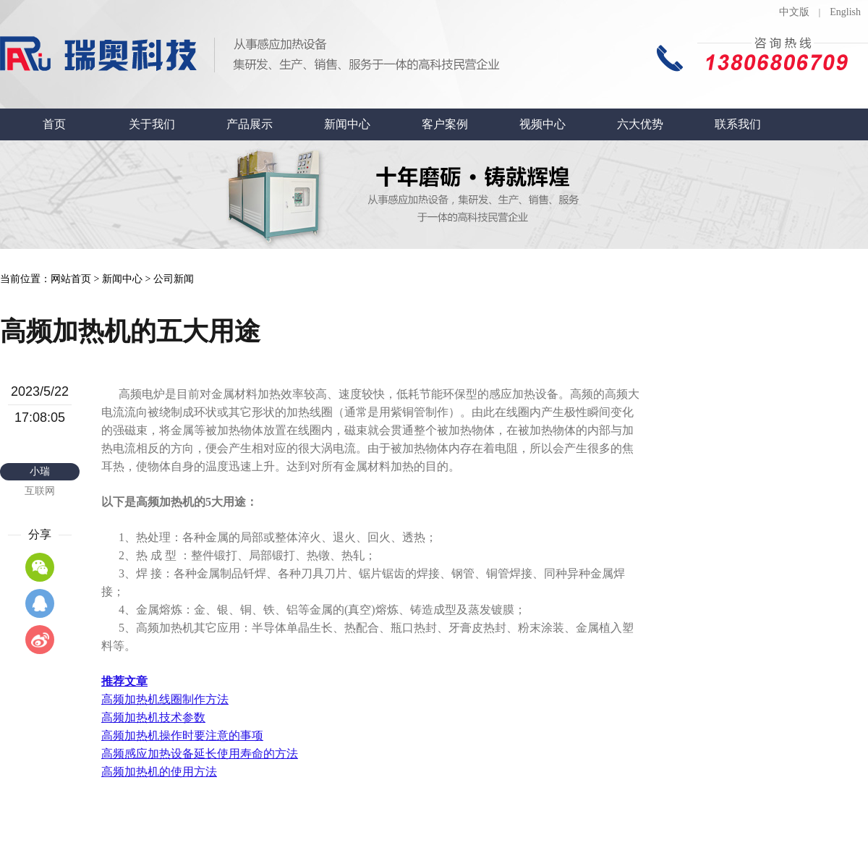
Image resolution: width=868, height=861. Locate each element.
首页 (54, 124)
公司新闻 (173, 278)
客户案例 (445, 124)
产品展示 (249, 124)
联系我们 (738, 124)
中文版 (794, 12)
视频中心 (542, 124)
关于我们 (152, 124)
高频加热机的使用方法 (159, 771)
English (845, 12)
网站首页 (71, 278)
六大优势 (640, 124)
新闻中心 (347, 124)
